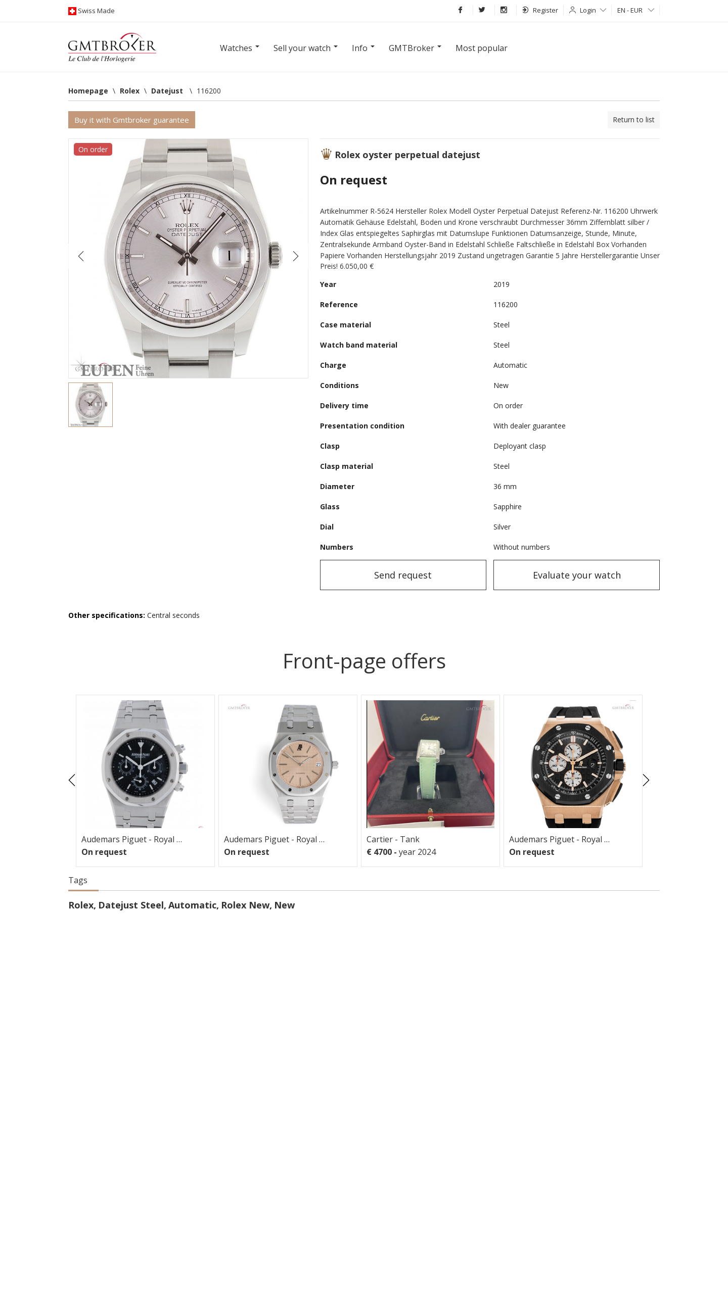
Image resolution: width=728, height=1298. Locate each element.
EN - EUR (635, 10)
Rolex (81, 905)
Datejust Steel (131, 905)
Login (593, 10)
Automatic (192, 905)
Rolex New (245, 905)
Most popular (482, 48)
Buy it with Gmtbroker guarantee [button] (131, 120)
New (284, 905)
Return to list (634, 119)
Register (540, 10)
